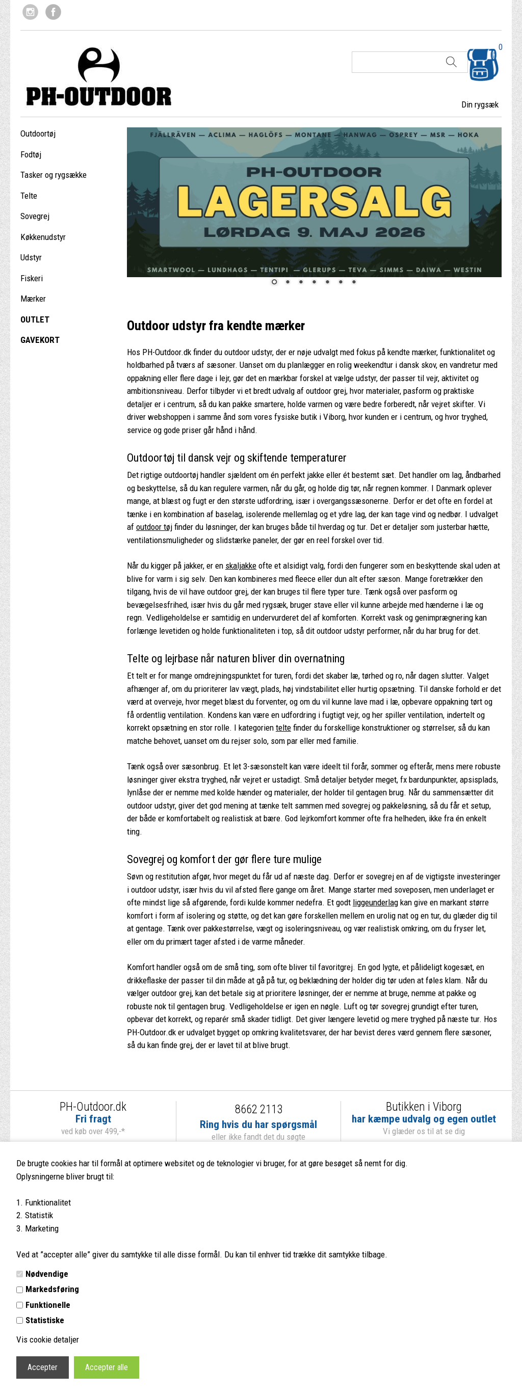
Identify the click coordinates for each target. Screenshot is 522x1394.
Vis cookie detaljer (47, 1339)
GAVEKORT (40, 340)
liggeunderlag (375, 902)
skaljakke (240, 565)
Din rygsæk (480, 104)
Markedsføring (52, 1289)
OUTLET (34, 319)
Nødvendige (46, 1274)
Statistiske (44, 1320)
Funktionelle (47, 1305)
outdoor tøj (154, 527)
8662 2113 (258, 1109)
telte (283, 727)
